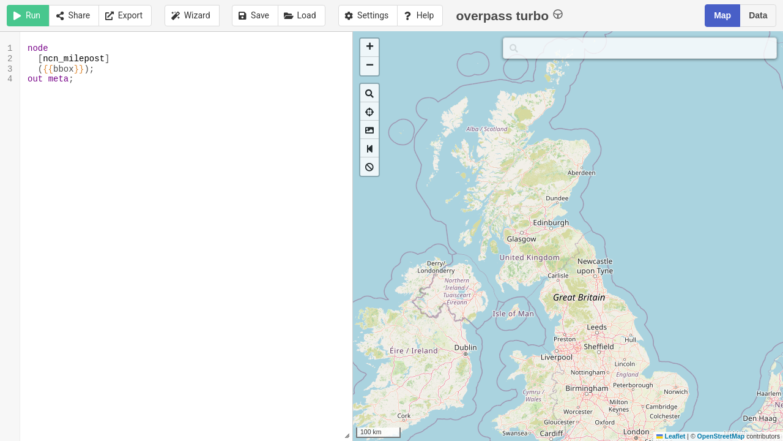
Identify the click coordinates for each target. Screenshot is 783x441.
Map (722, 15)
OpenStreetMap (721, 436)
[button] (369, 48)
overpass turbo (509, 15)
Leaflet (670, 436)
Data (758, 15)
